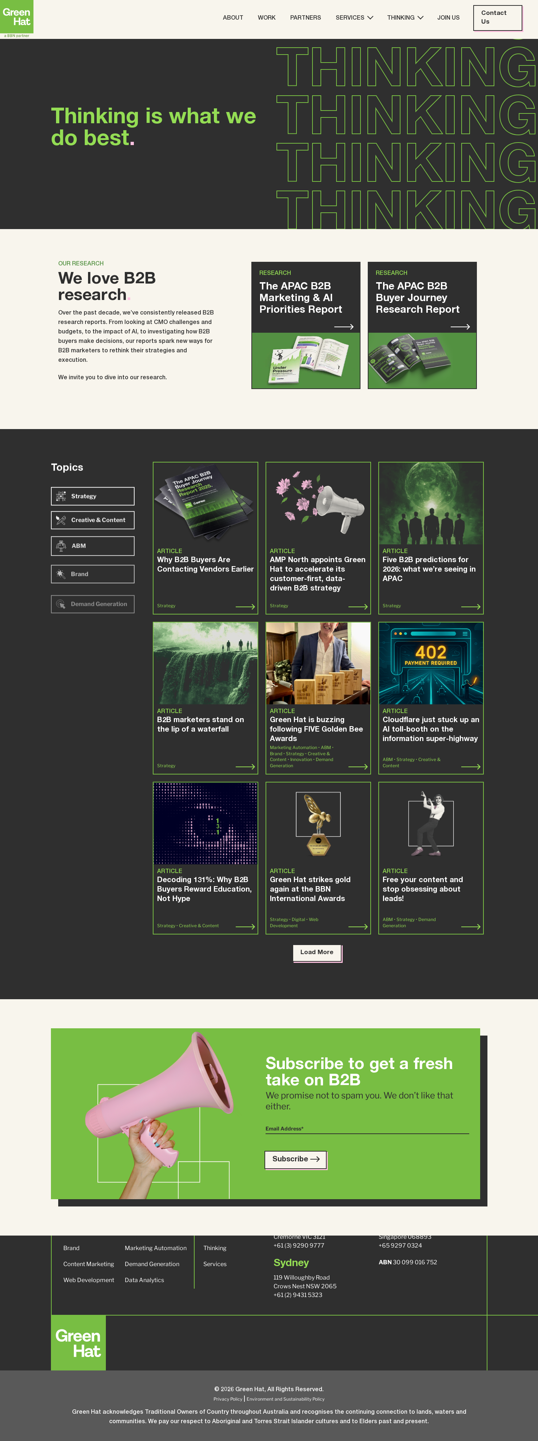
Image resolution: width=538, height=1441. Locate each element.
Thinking (405, 18)
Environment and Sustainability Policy (285, 1399)
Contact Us (494, 18)
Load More (317, 953)
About (233, 18)
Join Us (448, 18)
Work (267, 18)
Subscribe (295, 1160)
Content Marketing (88, 1264)
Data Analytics (144, 1280)
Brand (71, 1248)
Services (354, 18)
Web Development (88, 1280)
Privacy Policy (228, 1399)
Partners (305, 18)
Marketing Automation (156, 1248)
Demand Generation (152, 1264)
